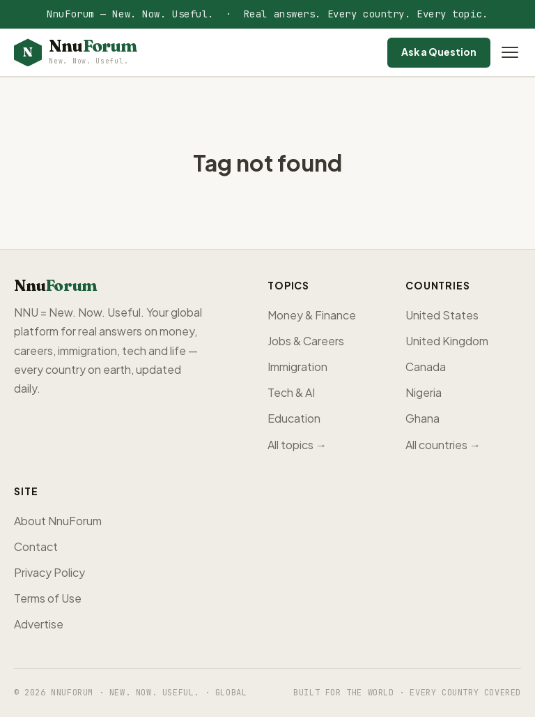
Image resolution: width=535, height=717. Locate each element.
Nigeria (423, 392)
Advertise (38, 624)
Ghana (422, 418)
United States (442, 315)
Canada (425, 366)
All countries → (443, 444)
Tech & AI (291, 392)
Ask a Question (438, 51)
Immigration (297, 366)
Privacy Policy (49, 572)
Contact (36, 546)
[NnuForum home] (75, 53)
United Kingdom (446, 340)
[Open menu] (510, 52)
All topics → (297, 444)
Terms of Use (48, 598)
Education (294, 418)
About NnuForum (58, 520)
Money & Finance (312, 315)
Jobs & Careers (306, 340)
